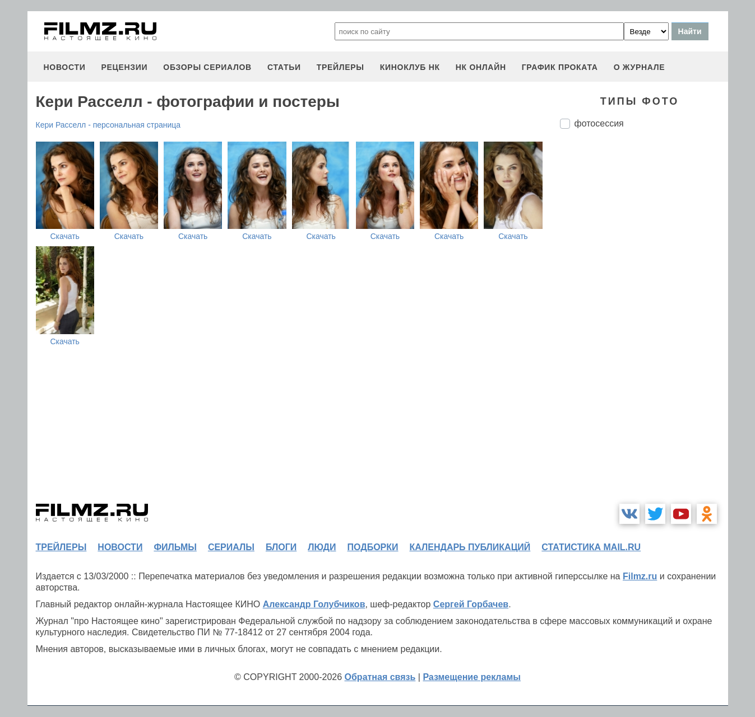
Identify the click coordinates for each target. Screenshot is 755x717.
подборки (373, 547)
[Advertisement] (644, 325)
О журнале (639, 67)
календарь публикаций (470, 547)
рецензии (124, 67)
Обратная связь (380, 677)
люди (322, 547)
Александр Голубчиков (314, 604)
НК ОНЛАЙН (481, 67)
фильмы (175, 547)
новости (65, 67)
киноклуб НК (410, 67)
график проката (560, 67)
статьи (284, 67)
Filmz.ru (640, 576)
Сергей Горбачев (470, 604)
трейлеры (340, 67)
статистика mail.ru (591, 547)
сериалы (231, 547)
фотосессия (599, 123)
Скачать (65, 236)
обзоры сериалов (207, 67)
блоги (281, 547)
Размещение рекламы (472, 677)
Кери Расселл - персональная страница (108, 124)
